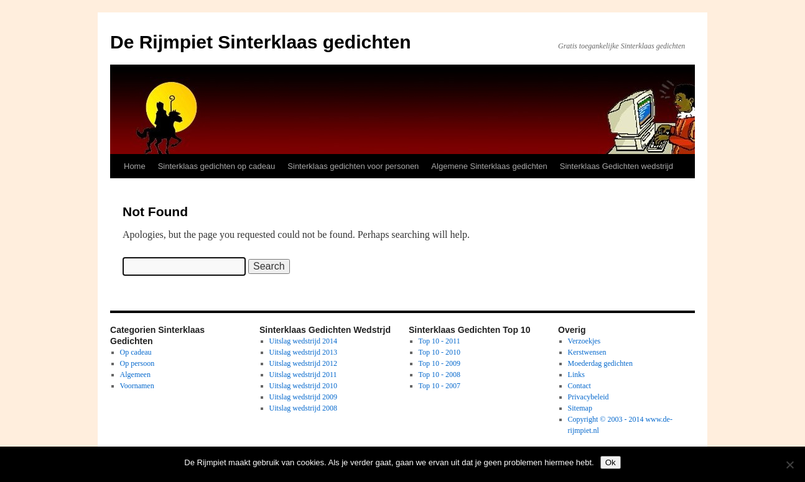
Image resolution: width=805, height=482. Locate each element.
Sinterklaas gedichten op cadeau (217, 166)
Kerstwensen (587, 352)
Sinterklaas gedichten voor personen (353, 166)
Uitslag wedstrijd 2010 (303, 385)
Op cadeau (136, 352)
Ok (610, 462)
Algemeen (135, 374)
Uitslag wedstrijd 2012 (303, 363)
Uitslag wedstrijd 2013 (303, 352)
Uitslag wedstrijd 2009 (303, 397)
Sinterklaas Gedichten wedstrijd (616, 166)
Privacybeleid (588, 397)
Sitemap (580, 408)
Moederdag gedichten (600, 363)
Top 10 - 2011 (439, 341)
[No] (789, 464)
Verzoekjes (584, 341)
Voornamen (137, 385)
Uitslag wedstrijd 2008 (303, 408)
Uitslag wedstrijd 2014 (303, 341)
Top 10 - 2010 (440, 352)
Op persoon (137, 363)
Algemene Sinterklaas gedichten (489, 166)
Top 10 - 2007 (440, 385)
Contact (579, 385)
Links (576, 374)
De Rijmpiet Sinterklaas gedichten (260, 42)
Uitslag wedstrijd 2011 (303, 374)
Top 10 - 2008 (440, 374)
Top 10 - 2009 (440, 363)
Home (135, 166)
